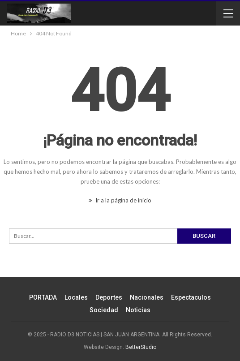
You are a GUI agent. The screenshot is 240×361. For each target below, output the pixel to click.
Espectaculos (191, 297)
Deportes (108, 297)
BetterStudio (140, 347)
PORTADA (43, 297)
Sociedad (104, 310)
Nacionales (146, 297)
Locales (76, 297)
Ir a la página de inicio (120, 200)
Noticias (138, 310)
